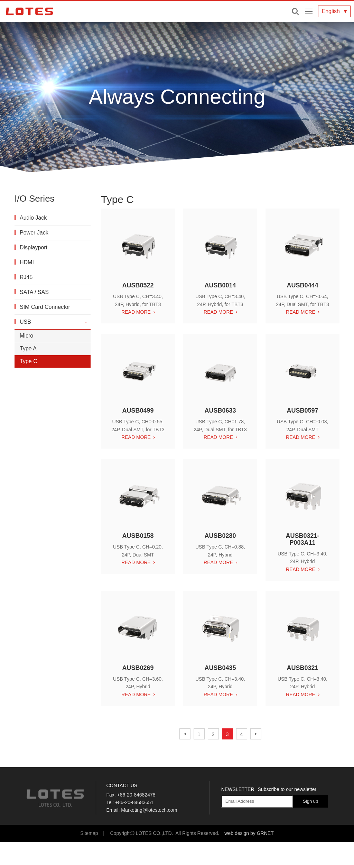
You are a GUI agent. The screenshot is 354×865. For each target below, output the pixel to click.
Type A (28, 348)
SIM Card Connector (45, 307)
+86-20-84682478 (136, 795)
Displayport (33, 247)
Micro (26, 336)
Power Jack (34, 233)
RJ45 (26, 277)
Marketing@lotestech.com (149, 810)
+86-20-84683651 (134, 802)
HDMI (27, 262)
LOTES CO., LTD (29, 11)
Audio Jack (33, 218)
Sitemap (89, 833)
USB (25, 322)
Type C (28, 361)
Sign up (310, 801)
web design (236, 833)
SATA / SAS (34, 292)
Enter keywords (295, 11)
